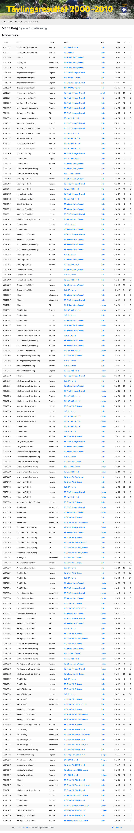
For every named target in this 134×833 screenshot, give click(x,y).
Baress (103, 138)
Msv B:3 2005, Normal (72, 310)
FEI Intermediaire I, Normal (74, 164)
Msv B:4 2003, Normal (72, 78)
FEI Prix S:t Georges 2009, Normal (76, 805)
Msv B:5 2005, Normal (72, 351)
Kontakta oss (117, 828)
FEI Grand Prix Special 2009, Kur (76, 745)
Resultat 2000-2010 (15, 22)
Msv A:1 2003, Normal (72, 148)
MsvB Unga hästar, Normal (74, 58)
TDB (4, 21)
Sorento (103, 305)
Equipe (25, 828)
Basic (102, 47)
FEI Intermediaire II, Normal (74, 244)
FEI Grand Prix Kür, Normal (73, 477)
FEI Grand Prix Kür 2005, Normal (76, 522)
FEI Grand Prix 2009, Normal (74, 730)
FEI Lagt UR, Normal (71, 118)
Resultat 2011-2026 (31, 22)
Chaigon (103, 755)
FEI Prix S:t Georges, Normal (74, 73)
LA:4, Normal (69, 52)
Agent (102, 93)
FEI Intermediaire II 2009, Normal (76, 770)
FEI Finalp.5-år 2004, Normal (74, 755)
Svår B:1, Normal (70, 224)
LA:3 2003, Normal (71, 760)
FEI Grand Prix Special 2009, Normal (77, 735)
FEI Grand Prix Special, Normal (75, 543)
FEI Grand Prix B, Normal (73, 356)
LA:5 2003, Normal (71, 47)
